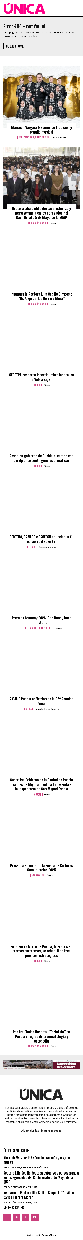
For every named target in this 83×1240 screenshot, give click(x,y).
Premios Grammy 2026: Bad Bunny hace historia (41, 620)
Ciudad (29, 709)
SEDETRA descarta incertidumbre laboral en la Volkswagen (41, 377)
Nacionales (38, 875)
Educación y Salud (38, 223)
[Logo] (24, 8)
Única (53, 223)
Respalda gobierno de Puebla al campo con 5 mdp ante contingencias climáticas (41, 458)
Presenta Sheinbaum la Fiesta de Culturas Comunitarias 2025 (41, 867)
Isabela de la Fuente (47, 709)
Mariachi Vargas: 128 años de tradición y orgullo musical (41, 129)
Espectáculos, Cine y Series (34, 137)
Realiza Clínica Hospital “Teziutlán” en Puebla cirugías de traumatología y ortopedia (41, 1036)
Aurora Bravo (59, 137)
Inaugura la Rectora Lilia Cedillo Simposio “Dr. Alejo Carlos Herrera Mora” (41, 296)
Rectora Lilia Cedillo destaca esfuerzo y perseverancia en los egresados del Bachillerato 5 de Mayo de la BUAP (41, 213)
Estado (38, 385)
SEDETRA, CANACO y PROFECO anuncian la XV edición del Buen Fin (41, 539)
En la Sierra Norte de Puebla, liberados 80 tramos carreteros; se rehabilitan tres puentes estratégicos (41, 951)
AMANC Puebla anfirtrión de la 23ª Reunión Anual (41, 701)
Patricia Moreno (47, 547)
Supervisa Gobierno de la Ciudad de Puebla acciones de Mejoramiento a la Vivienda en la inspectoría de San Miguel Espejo (41, 784)
